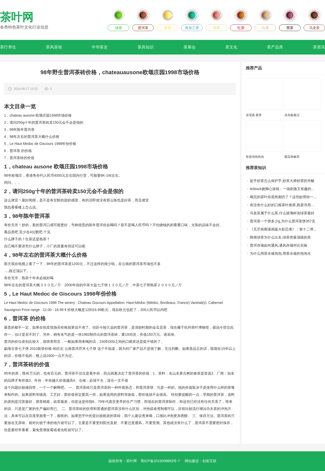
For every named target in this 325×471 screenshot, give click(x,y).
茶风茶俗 (54, 47)
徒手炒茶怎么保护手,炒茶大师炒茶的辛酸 (282, 181)
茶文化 (231, 47)
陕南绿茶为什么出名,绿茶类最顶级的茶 (280, 237)
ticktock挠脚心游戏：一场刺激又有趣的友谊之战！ (283, 189)
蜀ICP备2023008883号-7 (160, 461)
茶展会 (189, 47)
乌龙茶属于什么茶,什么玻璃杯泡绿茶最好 (282, 213)
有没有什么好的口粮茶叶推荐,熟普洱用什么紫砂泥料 (283, 205)
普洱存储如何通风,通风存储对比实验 (278, 245)
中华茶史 (100, 47)
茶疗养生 (8, 47)
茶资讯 (319, 47)
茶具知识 (146, 47)
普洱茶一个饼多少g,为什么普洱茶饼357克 (282, 221)
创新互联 (209, 461)
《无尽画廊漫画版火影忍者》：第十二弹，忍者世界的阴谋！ (283, 229)
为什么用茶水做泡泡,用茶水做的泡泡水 (280, 253)
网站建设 (192, 461)
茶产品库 (275, 47)
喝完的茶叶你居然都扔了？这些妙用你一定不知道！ (283, 197)
